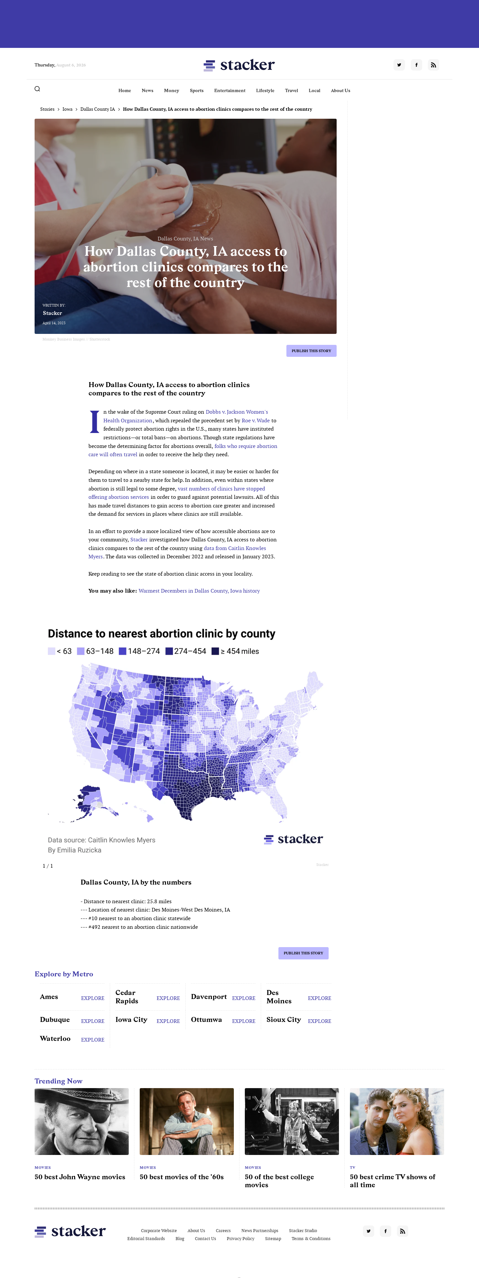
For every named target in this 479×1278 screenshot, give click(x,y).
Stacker (52, 313)
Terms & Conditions (311, 1238)
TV (352, 1168)
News (147, 90)
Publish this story (311, 351)
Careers (223, 1230)
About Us (340, 90)
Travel (291, 90)
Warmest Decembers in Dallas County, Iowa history (199, 590)
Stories (47, 109)
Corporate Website (159, 1230)
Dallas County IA (97, 109)
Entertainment (229, 90)
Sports (197, 90)
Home (124, 90)
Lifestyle (265, 90)
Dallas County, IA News (185, 238)
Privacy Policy (240, 1238)
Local (314, 90)
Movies (43, 1168)
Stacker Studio (303, 1230)
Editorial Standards (146, 1238)
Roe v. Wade (256, 420)
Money (171, 90)
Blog (180, 1238)
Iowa (68, 109)
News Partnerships (259, 1230)
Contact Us (205, 1238)
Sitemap (273, 1238)
